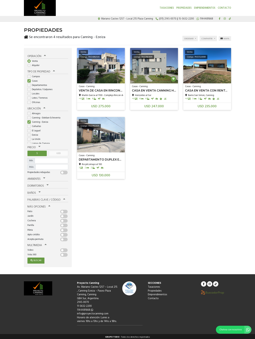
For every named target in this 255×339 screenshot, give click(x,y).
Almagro (35, 112)
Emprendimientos (204, 8)
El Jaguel (35, 129)
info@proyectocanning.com (92, 313)
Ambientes (36, 178)
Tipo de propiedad (41, 71)
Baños (34, 192)
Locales (34, 92)
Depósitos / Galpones (41, 88)
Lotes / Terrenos (38, 97)
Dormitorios (38, 185)
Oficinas (34, 101)
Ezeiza (33, 134)
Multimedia (37, 244)
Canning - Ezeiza (38, 121)
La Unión (35, 138)
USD (58, 152)
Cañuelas (35, 125)
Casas (33, 80)
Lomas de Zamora (39, 142)
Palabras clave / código (46, 198)
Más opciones (38, 206)
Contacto (224, 8)
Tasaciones (167, 8)
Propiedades (184, 8)
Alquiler (34, 64)
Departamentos (38, 84)
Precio (33, 146)
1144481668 (85, 309)
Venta (33, 60)
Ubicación (36, 108)
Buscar (35, 259)
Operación (36, 55)
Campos (34, 75)
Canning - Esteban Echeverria (45, 116)
